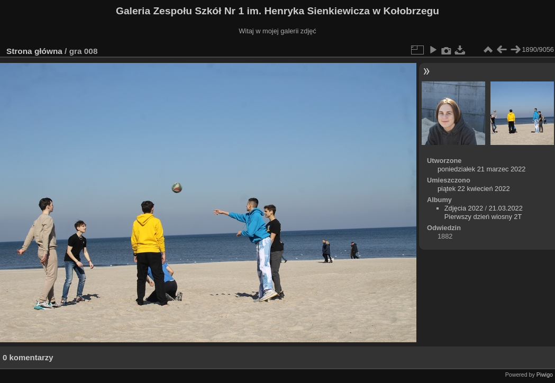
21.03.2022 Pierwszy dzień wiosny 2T (483, 212)
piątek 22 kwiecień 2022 (474, 189)
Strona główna (34, 51)
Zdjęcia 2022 (463, 208)
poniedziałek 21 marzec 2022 (481, 169)
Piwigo (544, 374)
